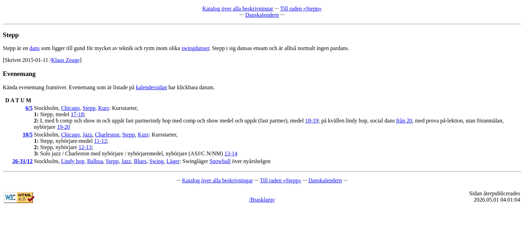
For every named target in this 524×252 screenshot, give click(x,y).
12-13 (84, 147)
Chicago (70, 108)
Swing (156, 161)
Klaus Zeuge (65, 60)
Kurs (103, 108)
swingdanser (195, 48)
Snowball (219, 161)
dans (34, 48)
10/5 (28, 135)
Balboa (95, 161)
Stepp (89, 108)
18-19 (311, 121)
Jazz (87, 135)
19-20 (63, 127)
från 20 (404, 121)
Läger (172, 161)
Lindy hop (72, 161)
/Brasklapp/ (262, 200)
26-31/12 (22, 161)
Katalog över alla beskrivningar (237, 9)
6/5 (29, 108)
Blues (140, 161)
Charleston (107, 135)
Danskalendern (262, 15)
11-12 (100, 141)
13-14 (231, 153)
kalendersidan (151, 87)
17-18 (77, 114)
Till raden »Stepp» (301, 9)
